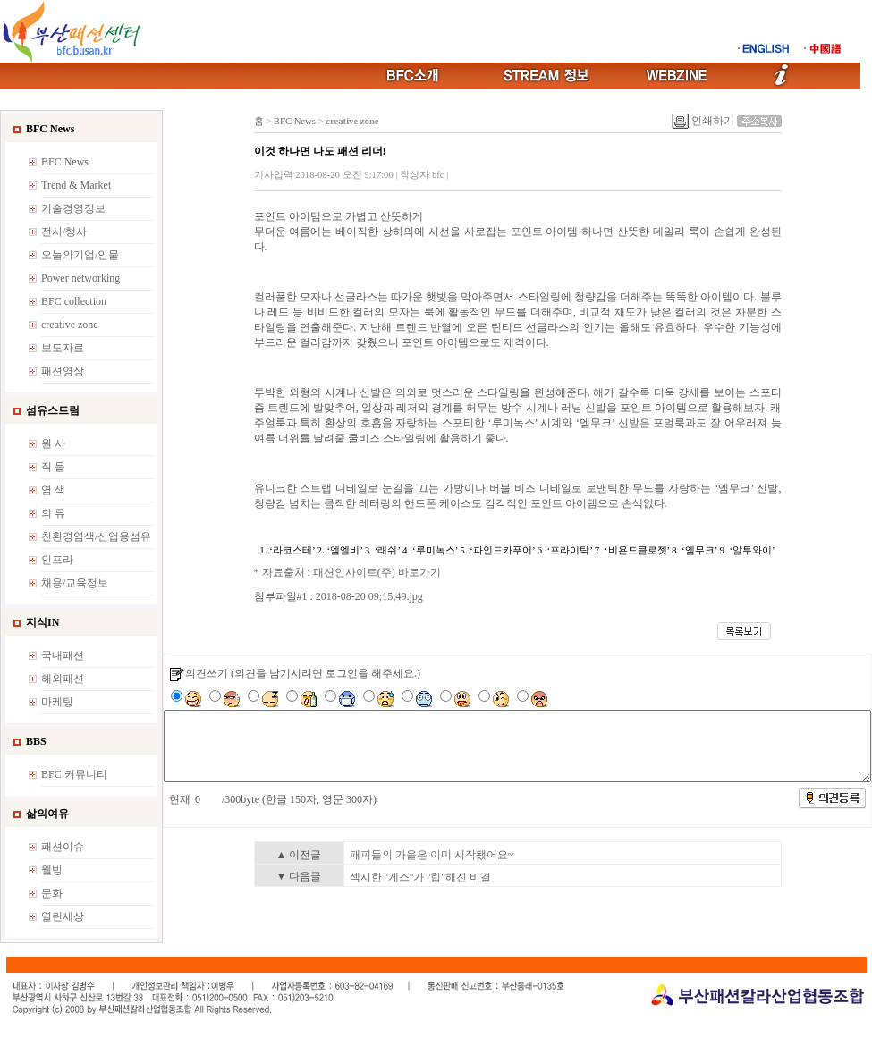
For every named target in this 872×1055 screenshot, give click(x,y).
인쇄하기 (712, 120)
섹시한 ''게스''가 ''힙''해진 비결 (420, 877)
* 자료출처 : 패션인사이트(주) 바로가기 (347, 572)
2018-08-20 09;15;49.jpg (369, 596)
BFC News (295, 121)
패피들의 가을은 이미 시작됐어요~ (432, 854)
